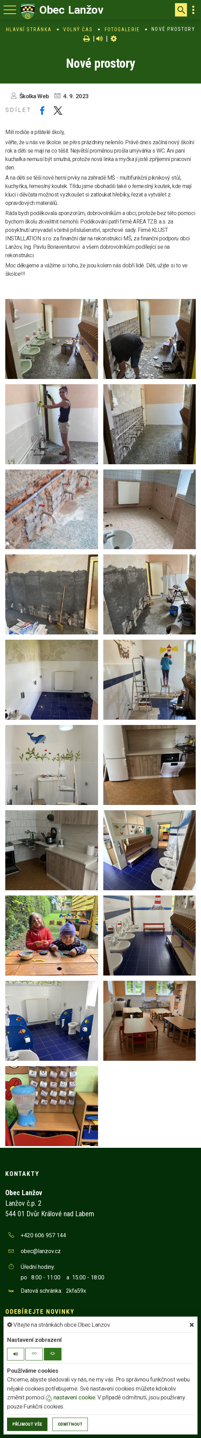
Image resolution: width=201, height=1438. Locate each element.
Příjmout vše (27, 1424)
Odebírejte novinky (39, 1311)
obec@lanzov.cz (41, 1251)
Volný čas (78, 29)
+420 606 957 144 (43, 1235)
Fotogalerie (122, 29)
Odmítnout (70, 1424)
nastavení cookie (70, 1397)
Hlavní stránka (28, 29)
